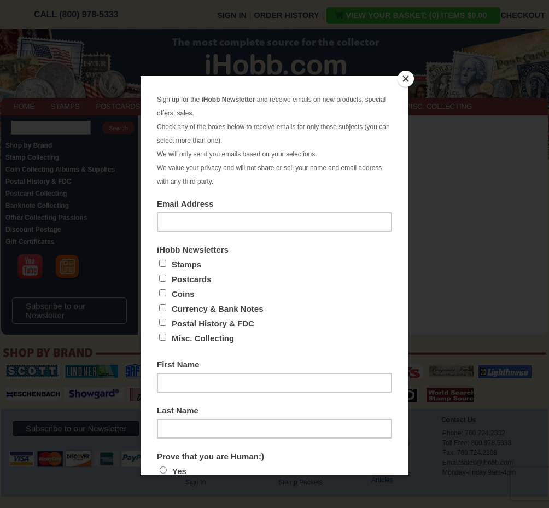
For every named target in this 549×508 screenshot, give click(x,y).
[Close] (406, 79)
